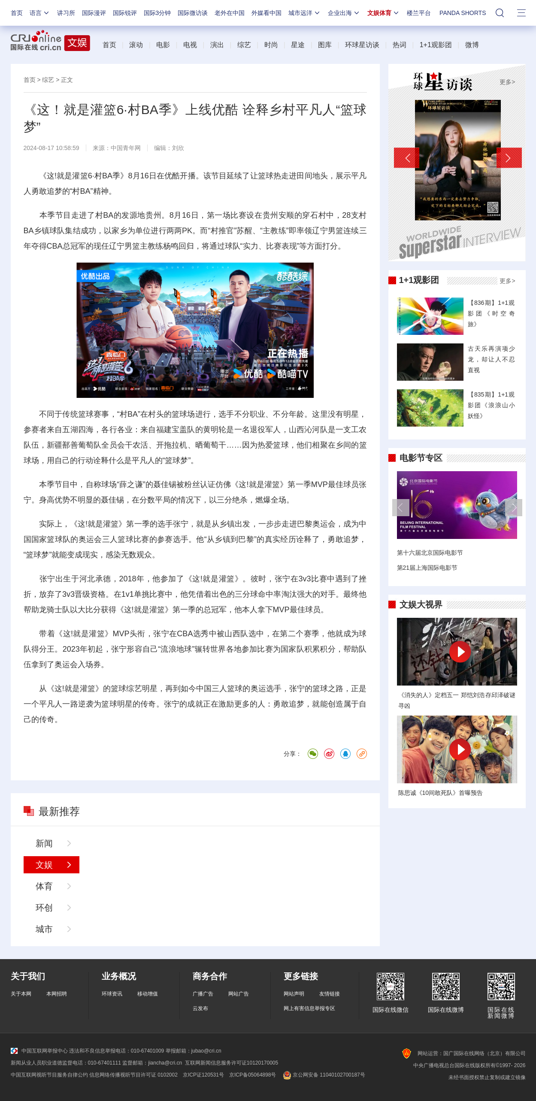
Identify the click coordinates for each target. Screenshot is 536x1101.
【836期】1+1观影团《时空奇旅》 (491, 313)
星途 (298, 44)
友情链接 (329, 994)
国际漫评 (94, 12)
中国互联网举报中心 (39, 1051)
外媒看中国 (266, 12)
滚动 (136, 44)
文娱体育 (383, 12)
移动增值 (147, 994)
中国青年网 (126, 147)
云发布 (200, 1008)
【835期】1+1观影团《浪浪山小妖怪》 (491, 405)
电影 (163, 44)
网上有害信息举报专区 (309, 1008)
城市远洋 (304, 12)
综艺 (244, 44)
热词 (399, 44)
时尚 (271, 44)
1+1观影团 (436, 44)
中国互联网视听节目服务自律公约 (49, 1075)
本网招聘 (56, 994)
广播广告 (203, 994)
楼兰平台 (419, 12)
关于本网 (21, 994)
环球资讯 (112, 994)
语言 (40, 12)
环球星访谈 (362, 44)
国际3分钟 (157, 12)
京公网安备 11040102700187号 (323, 1075)
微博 (472, 44)
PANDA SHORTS (462, 12)
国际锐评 (125, 12)
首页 (17, 12)
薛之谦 (131, 484)
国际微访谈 (193, 12)
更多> (507, 81)
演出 (217, 44)
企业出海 (344, 12)
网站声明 (294, 994)
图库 (325, 44)
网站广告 (238, 994)
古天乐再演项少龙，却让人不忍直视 (491, 359)
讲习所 (66, 12)
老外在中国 (230, 12)
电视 (190, 44)
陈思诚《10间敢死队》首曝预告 (440, 792)
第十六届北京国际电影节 (430, 552)
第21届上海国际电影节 (427, 567)
